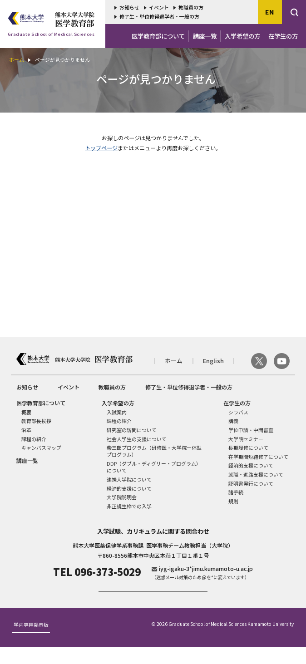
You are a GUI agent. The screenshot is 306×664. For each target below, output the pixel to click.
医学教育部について (158, 36)
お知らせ (129, 7)
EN (269, 11)
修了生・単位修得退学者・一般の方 (159, 16)
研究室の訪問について (132, 429)
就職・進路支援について (255, 474)
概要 (26, 412)
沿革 (26, 429)
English (213, 361)
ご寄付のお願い (152, 599)
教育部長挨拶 (36, 420)
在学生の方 (283, 36)
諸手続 (235, 492)
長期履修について (248, 447)
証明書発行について (250, 483)
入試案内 (117, 412)
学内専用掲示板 (31, 642)
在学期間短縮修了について (258, 456)
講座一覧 (205, 36)
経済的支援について (129, 488)
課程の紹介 (33, 439)
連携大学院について (129, 479)
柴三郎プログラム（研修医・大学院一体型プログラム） (154, 451)
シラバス (238, 412)
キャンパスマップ (41, 447)
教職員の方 (190, 7)
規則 (233, 501)
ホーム (16, 59)
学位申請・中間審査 (250, 429)
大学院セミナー (245, 439)
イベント (159, 7)
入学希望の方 (242, 36)
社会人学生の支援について (137, 439)
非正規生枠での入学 (129, 506)
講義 (233, 420)
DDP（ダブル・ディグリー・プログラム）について (154, 467)
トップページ (101, 148)
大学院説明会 (122, 497)
